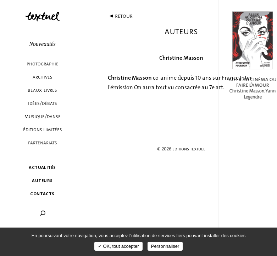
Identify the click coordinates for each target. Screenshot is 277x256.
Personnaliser (165, 246)
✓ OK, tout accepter (118, 246)
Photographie (43, 63)
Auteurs (42, 180)
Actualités (42, 167)
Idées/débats (42, 103)
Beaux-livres (42, 90)
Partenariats (42, 142)
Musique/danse (42, 116)
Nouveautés (42, 44)
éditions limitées (42, 129)
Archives (42, 77)
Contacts (42, 193)
